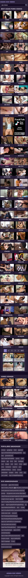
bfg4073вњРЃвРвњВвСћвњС (8, 527)
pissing (3, 493)
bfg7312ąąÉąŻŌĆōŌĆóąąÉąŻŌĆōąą (14, 504)
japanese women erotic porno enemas (10, 544)
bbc (24, 453)
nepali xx (15, 467)
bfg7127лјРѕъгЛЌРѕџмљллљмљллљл (10, 535)
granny (17, 458)
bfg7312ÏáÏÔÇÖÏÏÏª (15, 538)
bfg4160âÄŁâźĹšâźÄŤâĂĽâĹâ (8, 507)
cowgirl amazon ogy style (7, 499)
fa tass (13, 541)
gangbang (9, 450)
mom (15, 450)
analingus (20, 461)
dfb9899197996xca (6, 469)
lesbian (3, 461)
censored (14, 513)
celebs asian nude (5, 513)
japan (25, 464)
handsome (8, 467)
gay (8, 461)
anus (2, 467)
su (25, 504)
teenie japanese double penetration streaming (12, 490)
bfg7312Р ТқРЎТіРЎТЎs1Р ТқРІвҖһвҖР (11, 521)
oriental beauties (5, 533)
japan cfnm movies (13, 485)
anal (12, 464)
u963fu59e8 (4, 472)
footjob (7, 464)
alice (18, 507)
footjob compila (5, 538)
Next (22, 350)
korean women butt (6, 547)
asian (21, 472)
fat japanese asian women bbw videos (16, 493)
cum (2, 464)
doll (23, 535)
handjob (11, 472)
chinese (3, 450)
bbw (15, 461)
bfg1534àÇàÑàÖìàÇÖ (6, 530)
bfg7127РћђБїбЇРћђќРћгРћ (16, 475)
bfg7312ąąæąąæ (5, 541)
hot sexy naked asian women (8, 524)
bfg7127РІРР (17, 530)
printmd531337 (9, 455)
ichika (16, 472)
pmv (20, 467)
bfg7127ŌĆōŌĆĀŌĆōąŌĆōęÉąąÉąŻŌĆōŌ (11, 453)
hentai (14, 469)
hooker (22, 507)
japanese (20, 450)
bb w (11, 461)
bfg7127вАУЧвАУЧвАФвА (7, 458)
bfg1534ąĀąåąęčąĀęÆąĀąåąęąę (9, 516)
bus (25, 472)
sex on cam (4, 485)
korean (19, 469)
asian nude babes (21, 527)
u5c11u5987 (4, 475)
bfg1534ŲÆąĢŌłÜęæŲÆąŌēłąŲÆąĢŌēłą (11, 518)
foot (2, 455)
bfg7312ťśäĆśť (19, 499)
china (20, 464)
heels (22, 458)
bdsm (16, 464)
